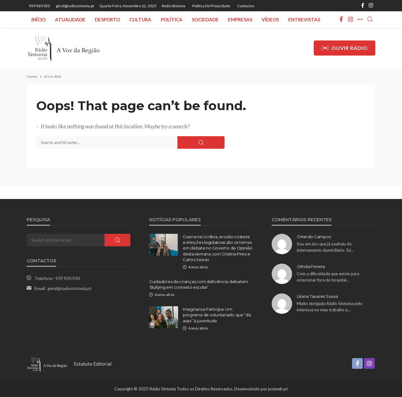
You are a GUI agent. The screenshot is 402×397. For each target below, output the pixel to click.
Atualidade (70, 19)
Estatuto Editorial (92, 364)
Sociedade (205, 19)
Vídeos (270, 19)
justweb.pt (278, 388)
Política (171, 19)
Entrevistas (304, 19)
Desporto (107, 19)
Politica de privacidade (211, 5)
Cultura (140, 19)
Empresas (240, 19)
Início (38, 19)
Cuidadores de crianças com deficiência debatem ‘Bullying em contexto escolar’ (198, 284)
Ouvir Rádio (344, 48)
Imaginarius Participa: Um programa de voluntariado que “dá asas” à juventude (217, 315)
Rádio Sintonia (173, 5)
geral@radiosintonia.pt (69, 288)
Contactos (245, 5)
